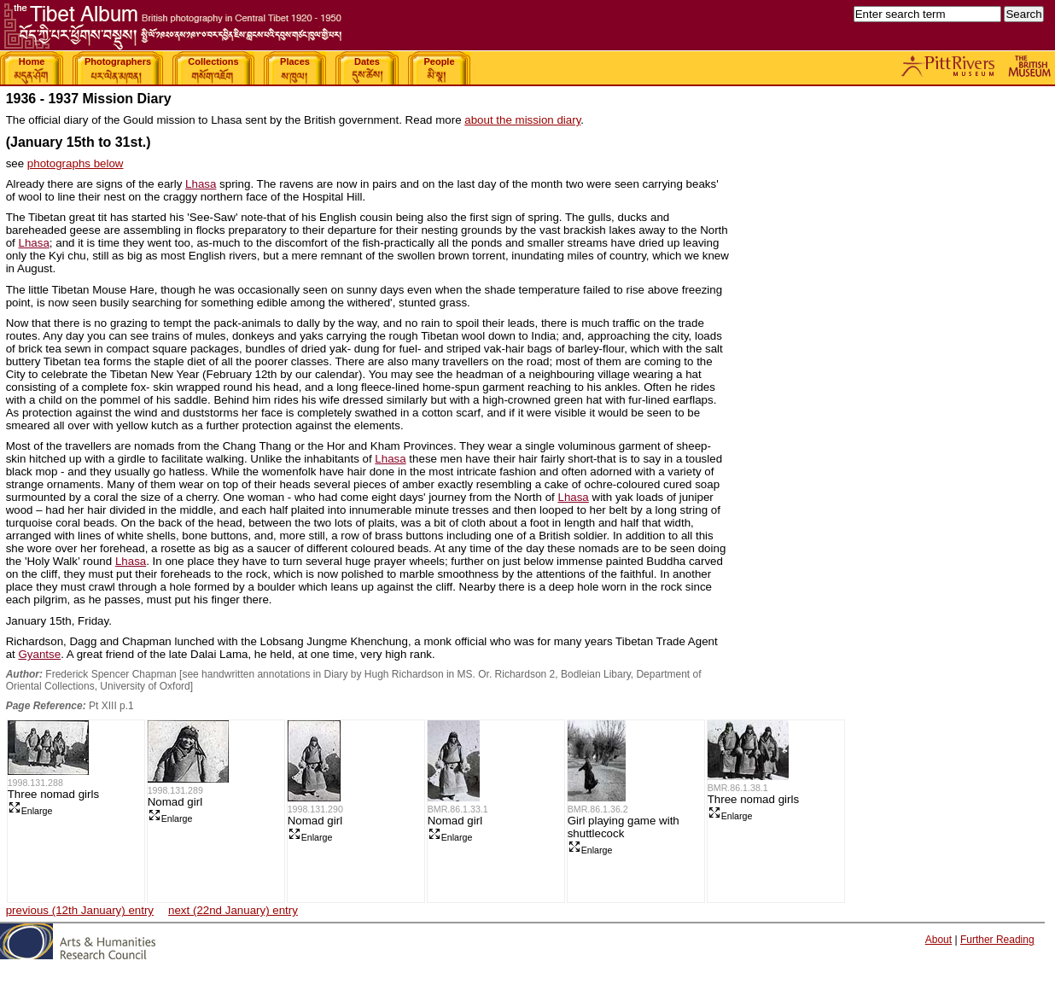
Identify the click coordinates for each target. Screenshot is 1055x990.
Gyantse (39, 654)
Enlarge (30, 811)
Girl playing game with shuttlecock (623, 827)
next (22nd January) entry (233, 910)
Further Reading (997, 940)
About (938, 940)
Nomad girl (175, 801)
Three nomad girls (53, 794)
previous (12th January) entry (80, 910)
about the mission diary (522, 120)
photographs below (75, 163)
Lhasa (200, 184)
